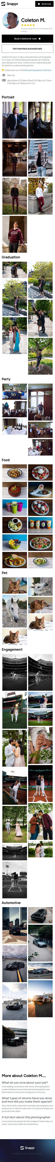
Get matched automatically (27, 48)
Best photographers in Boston (38, 70)
